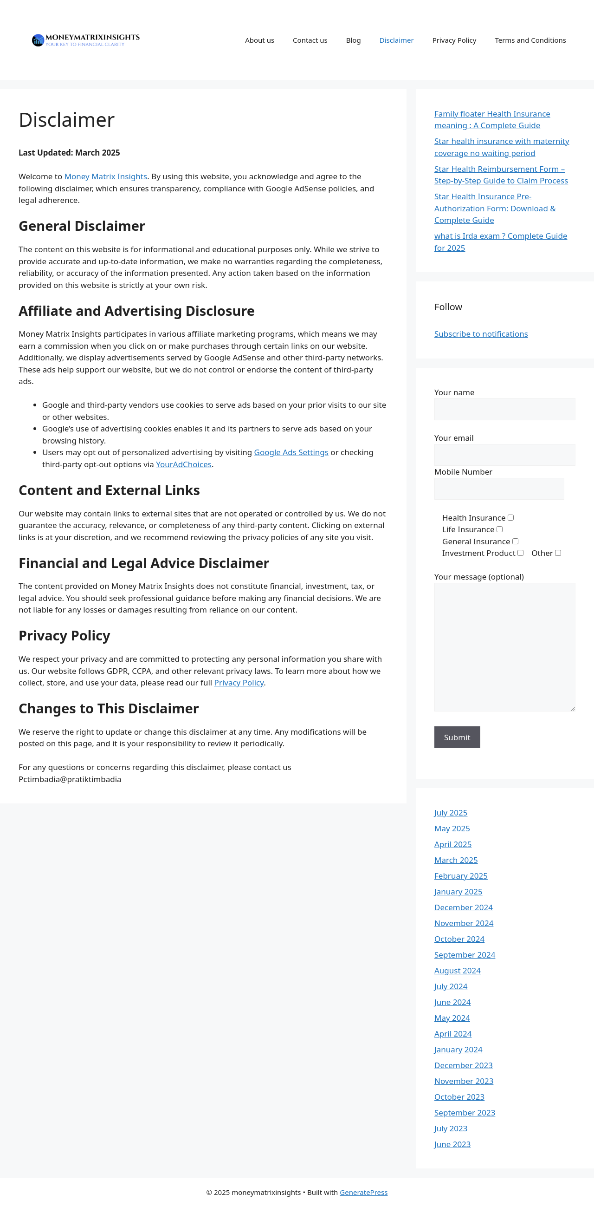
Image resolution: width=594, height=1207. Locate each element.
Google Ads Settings (291, 452)
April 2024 (452, 1033)
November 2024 (463, 923)
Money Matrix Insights (106, 176)
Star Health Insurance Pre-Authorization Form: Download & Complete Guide (495, 208)
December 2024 (463, 907)
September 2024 (464, 954)
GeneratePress (363, 1192)
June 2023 (452, 1144)
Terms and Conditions (530, 40)
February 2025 (461, 875)
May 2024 (452, 1017)
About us (259, 40)
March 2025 (456, 860)
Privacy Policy (455, 40)
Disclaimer (397, 40)
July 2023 (451, 1128)
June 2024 (452, 1002)
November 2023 (463, 1081)
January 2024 (458, 1049)
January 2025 (458, 891)
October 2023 (459, 1096)
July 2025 (451, 812)
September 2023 (464, 1112)
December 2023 (463, 1065)
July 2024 (451, 986)
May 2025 (452, 828)
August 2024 (457, 970)
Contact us (310, 40)
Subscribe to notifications (481, 333)
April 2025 (452, 844)
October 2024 (459, 938)
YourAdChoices (184, 464)
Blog (353, 40)
